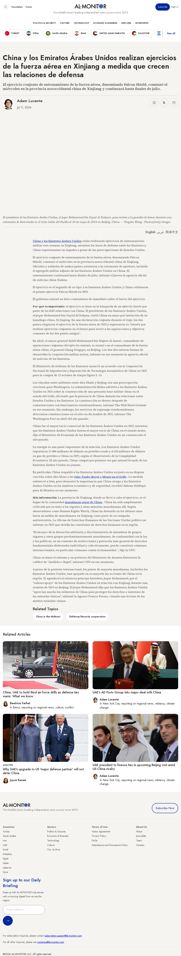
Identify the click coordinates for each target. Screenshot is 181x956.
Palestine (7, 854)
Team (139, 840)
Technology (81, 23)
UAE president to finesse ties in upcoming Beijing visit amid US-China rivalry (134, 767)
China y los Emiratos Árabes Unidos (57, 241)
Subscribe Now (165, 808)
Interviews (141, 23)
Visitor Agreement (101, 831)
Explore (126, 23)
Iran (5, 840)
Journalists (141, 836)
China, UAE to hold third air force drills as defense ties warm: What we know (41, 694)
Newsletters (17, 7)
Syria (5, 872)
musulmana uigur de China (83, 502)
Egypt (5, 858)
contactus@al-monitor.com (50, 942)
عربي (160, 232)
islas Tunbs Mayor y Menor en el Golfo (100, 477)
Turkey (6, 831)
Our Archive (53, 849)
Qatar (6, 863)
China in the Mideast (48, 616)
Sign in (174, 6)
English (150, 232)
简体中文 (171, 232)
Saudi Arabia (9, 836)
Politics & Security (44, 23)
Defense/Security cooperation (87, 616)
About (139, 831)
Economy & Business (105, 23)
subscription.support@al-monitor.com (63, 935)
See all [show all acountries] (171, 33)
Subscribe (162, 6)
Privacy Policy (99, 836)
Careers (140, 845)
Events (29, 7)
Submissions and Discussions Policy (110, 845)
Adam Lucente (29, 101)
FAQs (94, 840)
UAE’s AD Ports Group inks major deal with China (127, 692)
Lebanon (7, 867)
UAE (5, 845)
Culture (64, 23)
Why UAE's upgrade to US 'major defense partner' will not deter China (43, 771)
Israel (5, 849)
